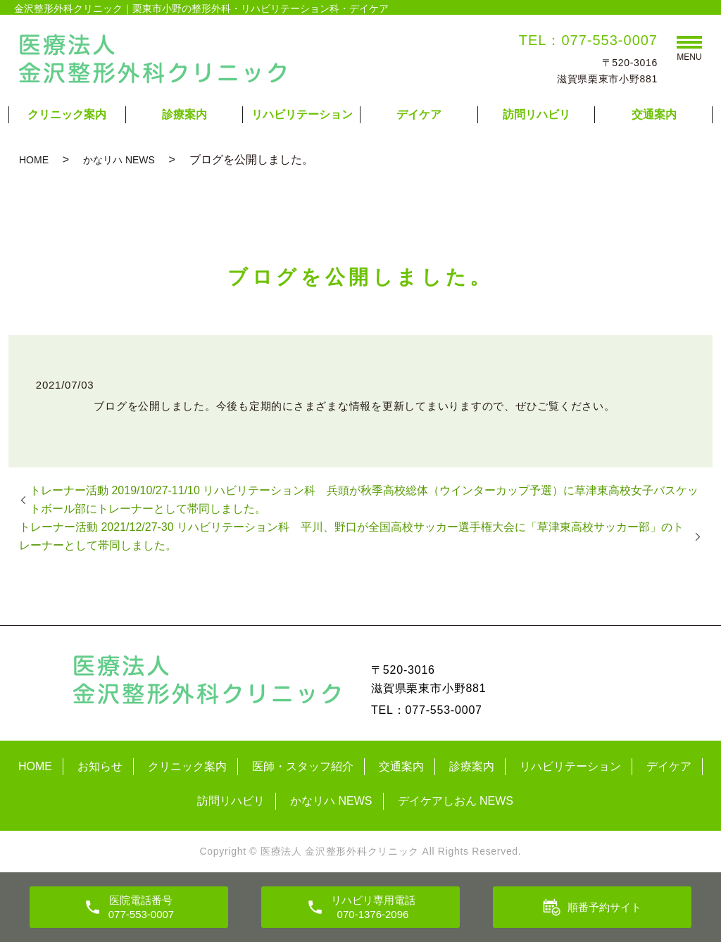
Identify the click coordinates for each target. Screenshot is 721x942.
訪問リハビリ (536, 114)
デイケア (418, 114)
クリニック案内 (66, 114)
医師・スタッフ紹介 (302, 766)
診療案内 (184, 114)
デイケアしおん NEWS (455, 801)
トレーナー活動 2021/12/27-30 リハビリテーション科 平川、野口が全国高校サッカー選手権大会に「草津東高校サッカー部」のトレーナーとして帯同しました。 (351, 536)
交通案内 (654, 114)
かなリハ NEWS (119, 159)
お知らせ (100, 766)
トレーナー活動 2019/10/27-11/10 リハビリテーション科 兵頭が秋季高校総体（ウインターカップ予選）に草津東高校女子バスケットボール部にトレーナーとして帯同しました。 (364, 499)
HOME (34, 159)
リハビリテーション (302, 114)
